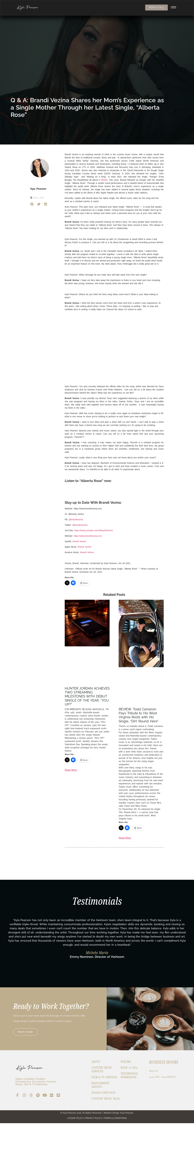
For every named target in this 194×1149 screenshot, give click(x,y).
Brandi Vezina (79, 541)
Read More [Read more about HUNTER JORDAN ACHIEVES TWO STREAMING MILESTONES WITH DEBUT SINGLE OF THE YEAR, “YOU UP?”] (71, 770)
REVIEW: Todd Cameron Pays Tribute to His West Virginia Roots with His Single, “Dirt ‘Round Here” (139, 715)
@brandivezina (76, 519)
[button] (32, 204)
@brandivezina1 (80, 525)
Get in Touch (28, 1042)
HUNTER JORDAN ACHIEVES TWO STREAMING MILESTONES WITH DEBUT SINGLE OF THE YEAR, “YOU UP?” (87, 696)
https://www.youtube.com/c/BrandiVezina (93, 530)
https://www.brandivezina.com (88, 536)
